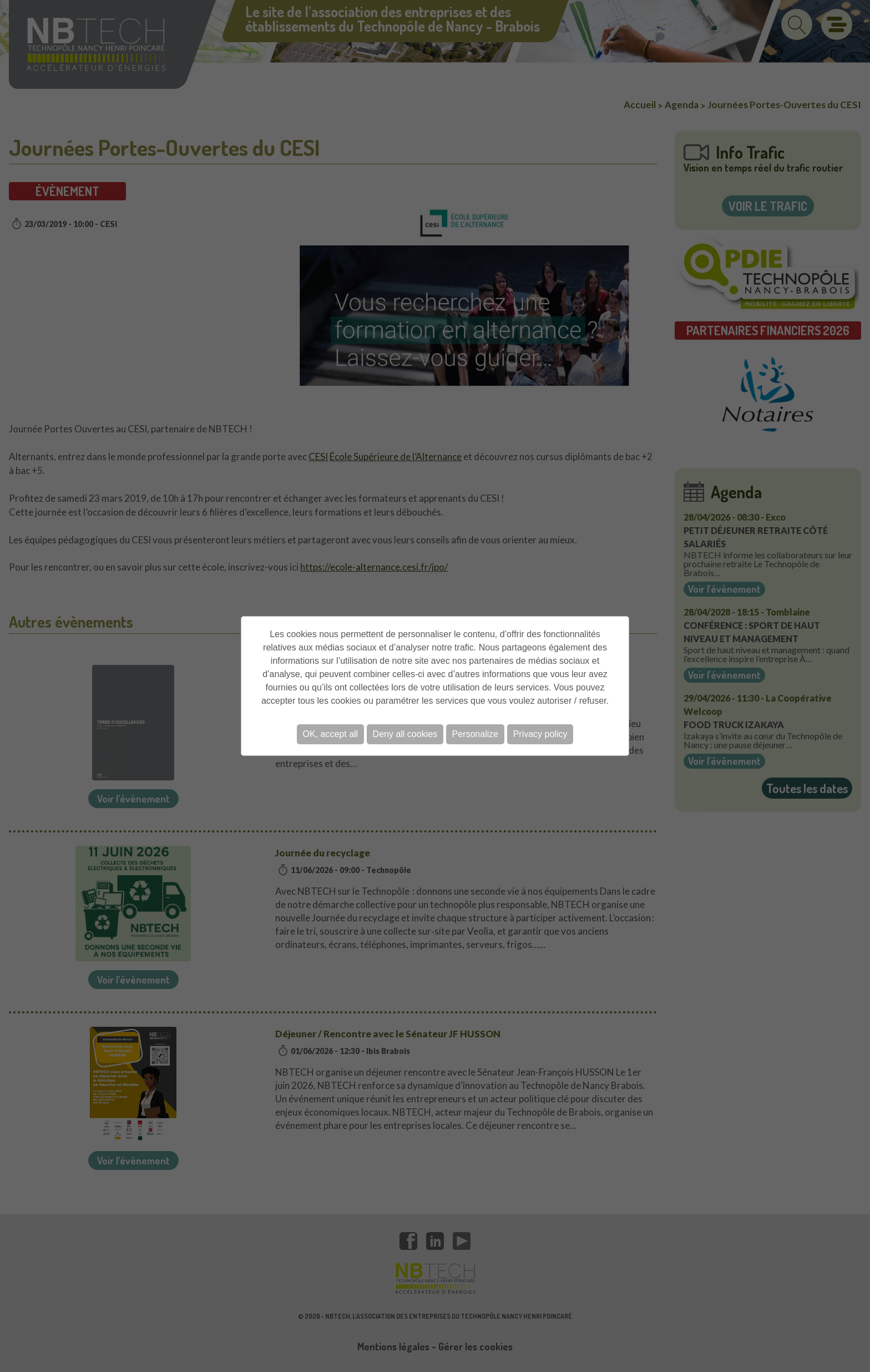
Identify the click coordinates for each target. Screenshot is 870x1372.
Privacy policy (540, 734)
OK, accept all (330, 734)
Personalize (475, 734)
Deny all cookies (405, 734)
